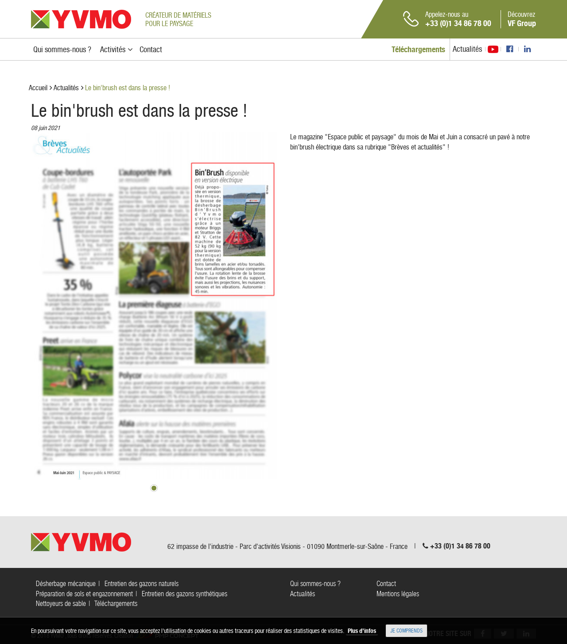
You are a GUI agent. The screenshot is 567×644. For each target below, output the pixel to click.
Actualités (467, 49)
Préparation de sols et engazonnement (84, 594)
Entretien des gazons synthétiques (184, 594)
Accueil (38, 88)
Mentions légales (398, 594)
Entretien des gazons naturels (142, 583)
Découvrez (522, 19)
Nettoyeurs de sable (61, 603)
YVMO (81, 19)
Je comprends (406, 631)
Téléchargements (115, 603)
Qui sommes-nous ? (315, 583)
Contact (386, 583)
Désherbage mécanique (66, 583)
